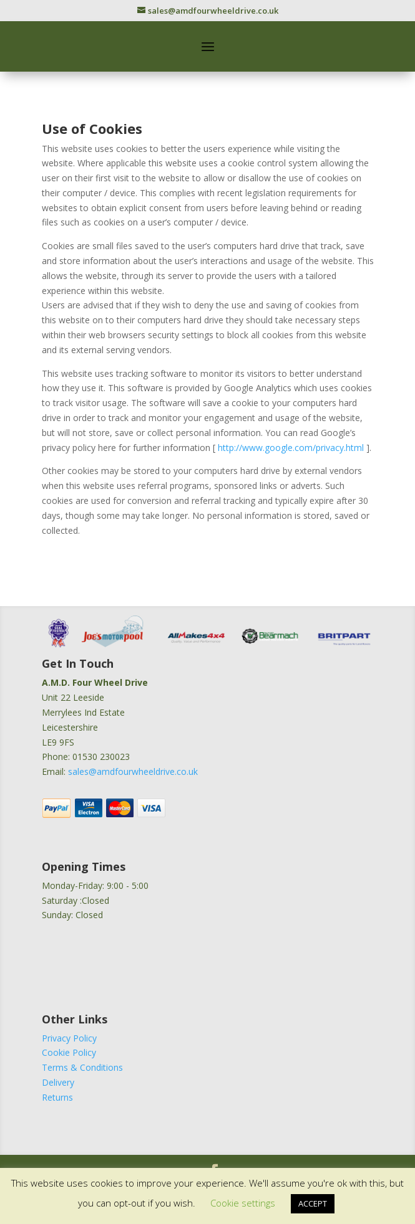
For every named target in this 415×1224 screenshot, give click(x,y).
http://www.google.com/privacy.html (292, 447)
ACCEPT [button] (312, 1203)
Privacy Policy (69, 1038)
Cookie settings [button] (242, 1203)
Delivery (58, 1082)
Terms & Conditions (82, 1067)
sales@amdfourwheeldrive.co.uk (133, 771)
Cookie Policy (69, 1052)
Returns (57, 1097)
